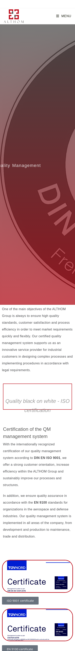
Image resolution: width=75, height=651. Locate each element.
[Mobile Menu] (63, 16)
